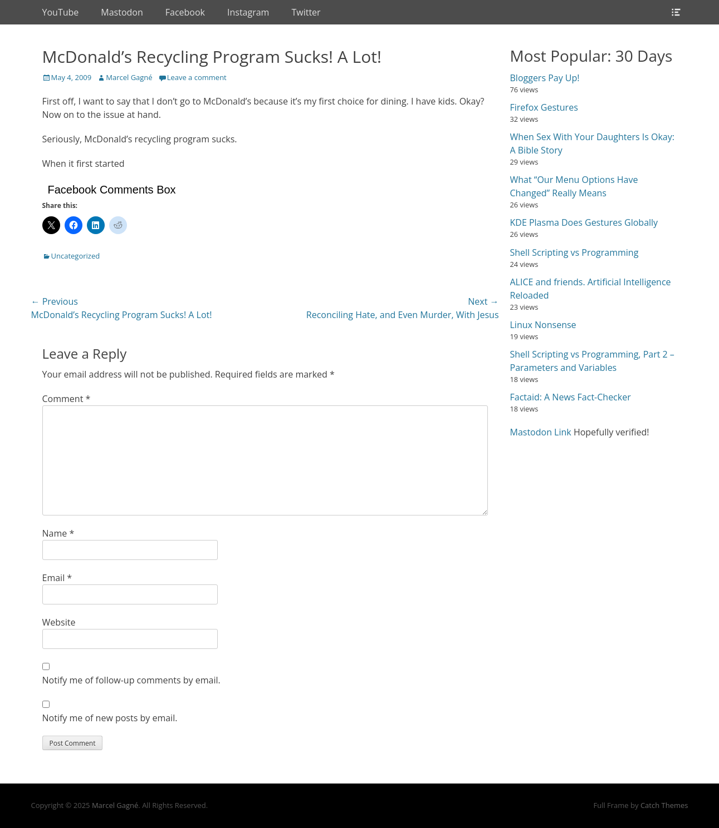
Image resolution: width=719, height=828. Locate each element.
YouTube (60, 12)
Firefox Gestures (544, 107)
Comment (66, 399)
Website (59, 622)
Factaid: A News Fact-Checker (570, 397)
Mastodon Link (540, 432)
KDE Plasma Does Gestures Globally (584, 222)
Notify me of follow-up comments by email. (131, 680)
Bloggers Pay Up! (545, 78)
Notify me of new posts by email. (110, 718)
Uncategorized (75, 256)
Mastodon (122, 12)
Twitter (305, 12)
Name (58, 533)
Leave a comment (197, 77)
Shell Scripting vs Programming (574, 252)
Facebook (185, 12)
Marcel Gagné (129, 77)
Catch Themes (664, 805)
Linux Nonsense (543, 325)
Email (57, 578)
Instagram (248, 12)
